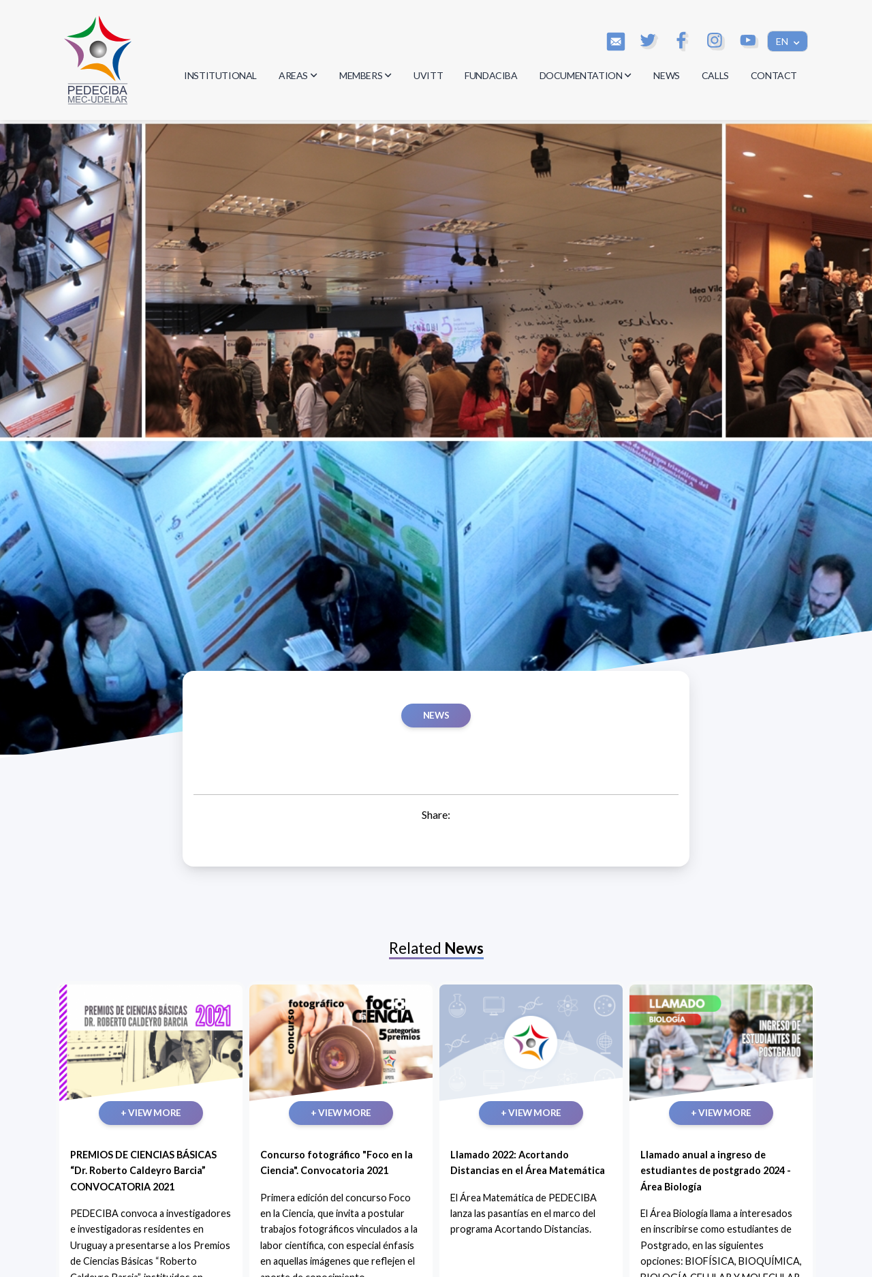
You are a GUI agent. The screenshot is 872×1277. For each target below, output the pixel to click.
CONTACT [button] (774, 75)
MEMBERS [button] (365, 75)
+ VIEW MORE (151, 1112)
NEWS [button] (666, 75)
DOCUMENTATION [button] (586, 75)
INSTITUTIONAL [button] (220, 75)
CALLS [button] (715, 75)
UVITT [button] (428, 75)
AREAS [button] (298, 75)
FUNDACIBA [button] (491, 75)
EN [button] (783, 41)
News (436, 715)
